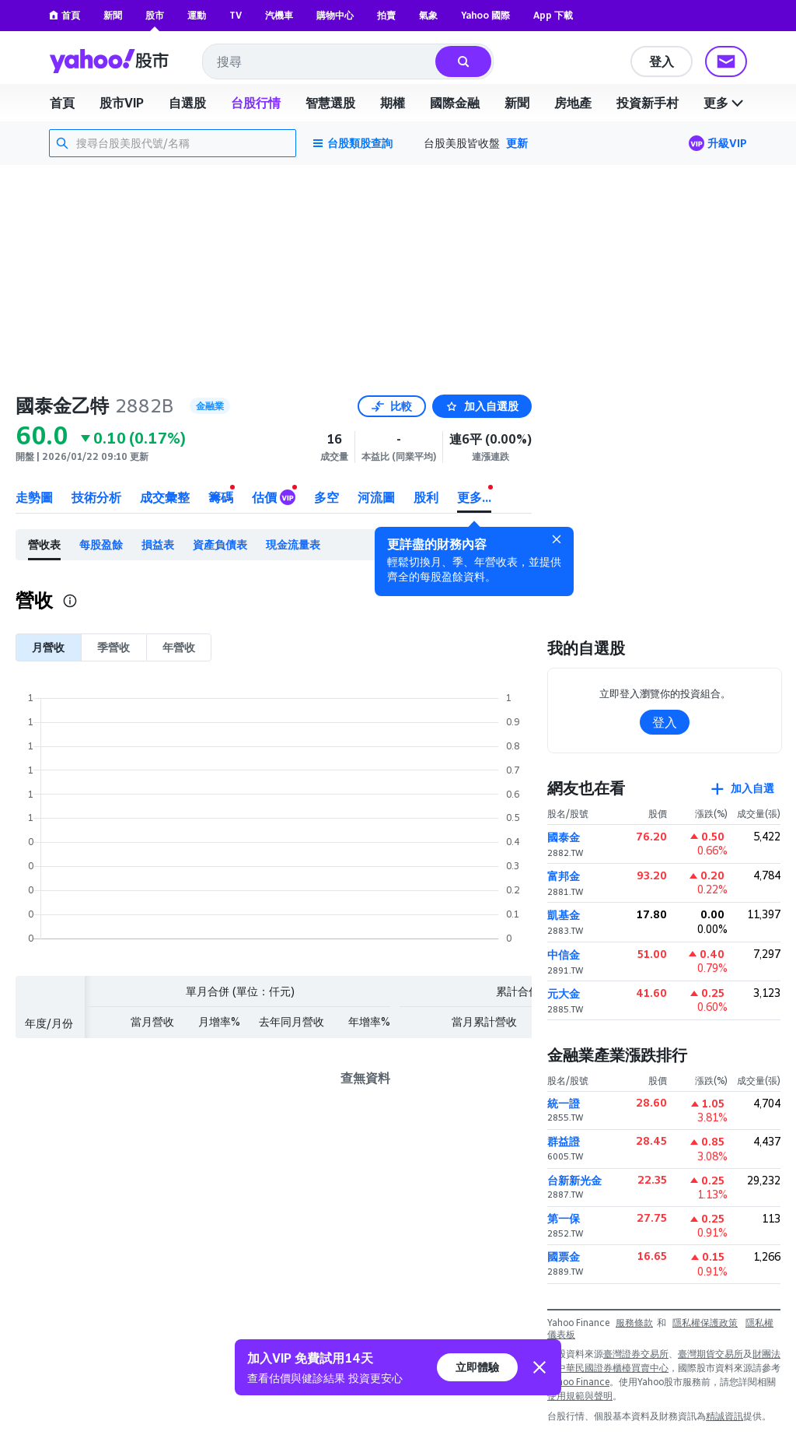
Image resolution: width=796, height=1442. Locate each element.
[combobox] (319, 61)
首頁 (64, 15)
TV (235, 15)
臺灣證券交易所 (636, 1354)
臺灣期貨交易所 (710, 1354)
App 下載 (553, 15)
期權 (392, 103)
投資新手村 (647, 103)
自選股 (187, 103)
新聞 (112, 15)
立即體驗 (477, 1367)
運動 (196, 15)
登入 (661, 61)
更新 (517, 142)
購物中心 (335, 15)
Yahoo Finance (578, 1382)
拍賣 (386, 15)
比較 (392, 405)
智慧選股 (330, 103)
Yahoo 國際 (485, 15)
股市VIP (122, 103)
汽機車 (279, 15)
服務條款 (634, 1322)
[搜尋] (463, 61)
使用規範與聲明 (580, 1396)
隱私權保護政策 (705, 1322)
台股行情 (256, 103)
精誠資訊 (724, 1416)
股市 (154, 15)
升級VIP (727, 142)
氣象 (428, 15)
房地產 (573, 103)
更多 (725, 102)
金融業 (210, 406)
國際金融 (455, 103)
